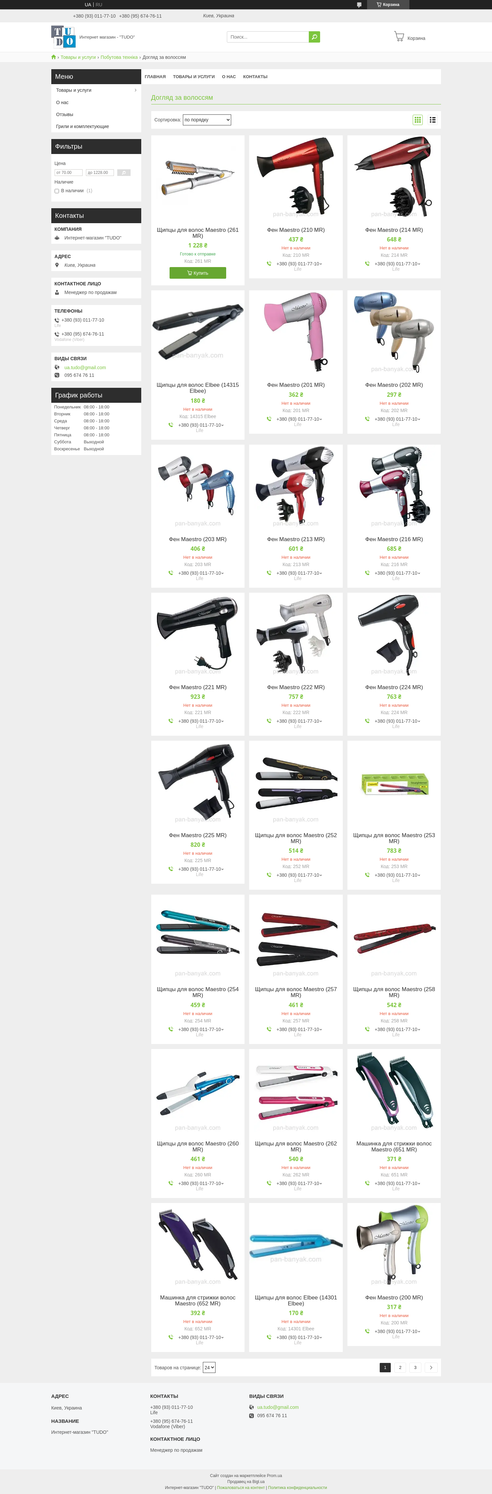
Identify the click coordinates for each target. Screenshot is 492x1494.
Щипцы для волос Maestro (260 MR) (198, 1147)
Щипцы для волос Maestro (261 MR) (198, 233)
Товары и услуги (78, 57)
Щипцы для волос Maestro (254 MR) (198, 992)
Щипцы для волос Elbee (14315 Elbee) (198, 388)
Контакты (255, 76)
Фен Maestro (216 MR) (394, 539)
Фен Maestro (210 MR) (296, 230)
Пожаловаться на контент (241, 1487)
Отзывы (64, 114)
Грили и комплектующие (82, 126)
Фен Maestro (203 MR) (198, 539)
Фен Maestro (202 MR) (394, 385)
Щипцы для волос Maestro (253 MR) (394, 838)
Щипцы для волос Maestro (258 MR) (394, 992)
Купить (201, 273)
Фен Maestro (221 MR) (198, 687)
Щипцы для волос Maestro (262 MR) (296, 1147)
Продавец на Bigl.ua (246, 1481)
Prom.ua (274, 1475)
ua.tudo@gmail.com (85, 367)
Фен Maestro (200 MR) (394, 1298)
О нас (229, 76)
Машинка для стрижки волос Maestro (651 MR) (394, 1147)
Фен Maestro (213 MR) (296, 539)
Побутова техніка (119, 57)
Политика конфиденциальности (297, 1487)
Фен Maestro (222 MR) (296, 687)
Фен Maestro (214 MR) (394, 230)
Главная (155, 76)
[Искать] (314, 37)
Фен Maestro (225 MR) (198, 835)
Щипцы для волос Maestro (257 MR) (296, 992)
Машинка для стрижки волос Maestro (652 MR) (198, 1301)
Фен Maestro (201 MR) (296, 385)
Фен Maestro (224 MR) (394, 687)
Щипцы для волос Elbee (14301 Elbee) (296, 1301)
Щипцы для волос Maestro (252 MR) (296, 838)
